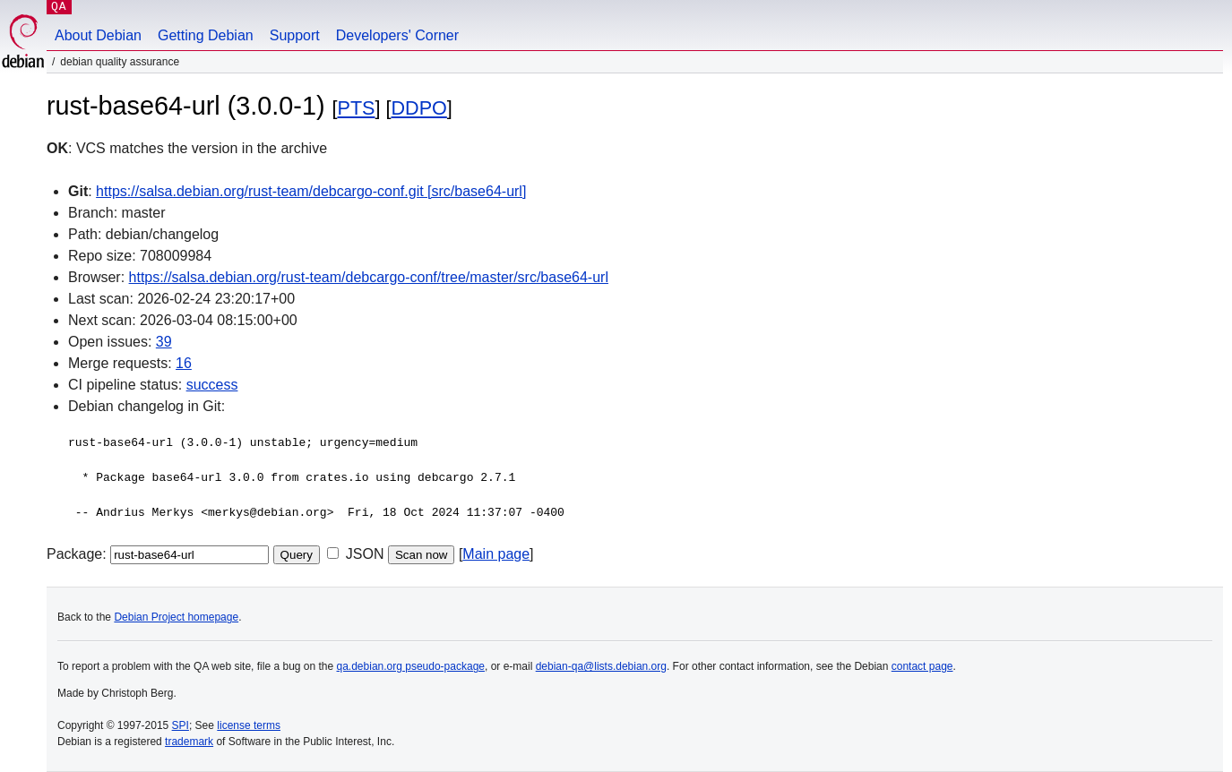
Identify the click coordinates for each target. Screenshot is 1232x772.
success (212, 384)
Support (295, 35)
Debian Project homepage (176, 617)
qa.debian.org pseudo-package (411, 666)
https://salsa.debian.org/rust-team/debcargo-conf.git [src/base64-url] (311, 191)
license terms (248, 725)
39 (164, 341)
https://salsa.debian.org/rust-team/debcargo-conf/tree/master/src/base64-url (368, 277)
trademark (189, 741)
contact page (922, 666)
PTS (356, 108)
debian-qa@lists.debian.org (601, 666)
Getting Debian (206, 35)
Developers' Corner (397, 35)
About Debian (98, 35)
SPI (180, 725)
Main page (496, 554)
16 (184, 363)
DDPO (418, 108)
